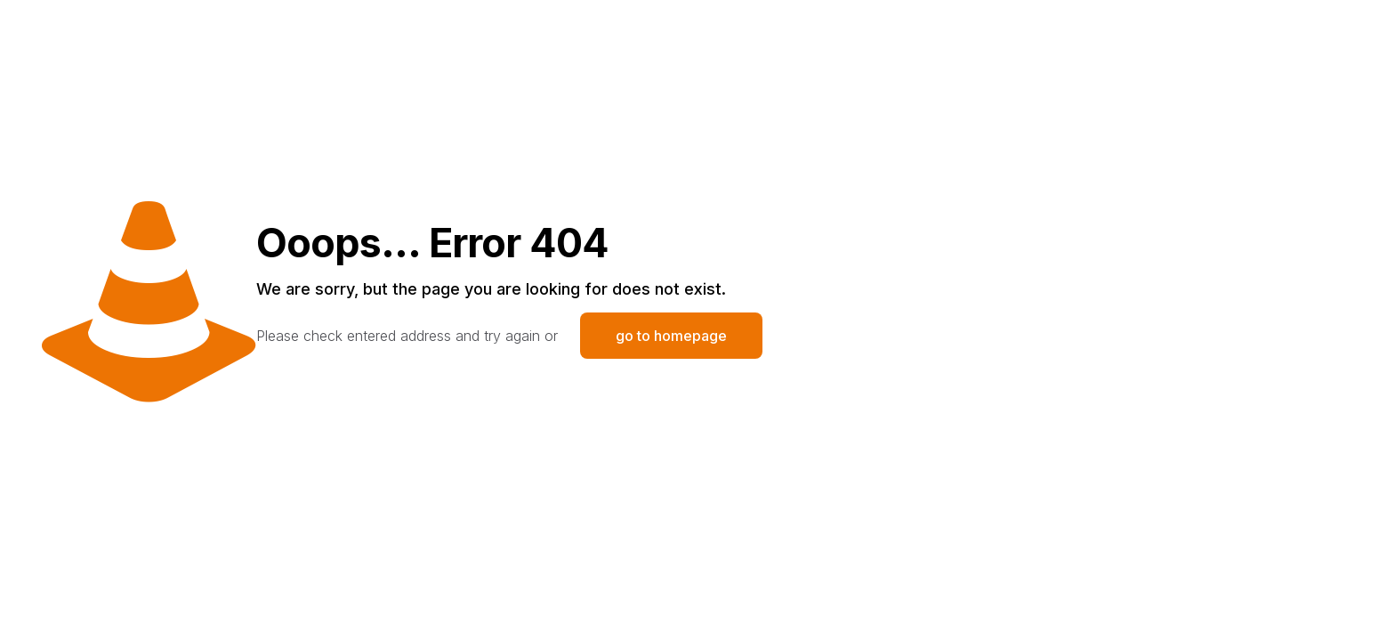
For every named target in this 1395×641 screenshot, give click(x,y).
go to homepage (671, 336)
